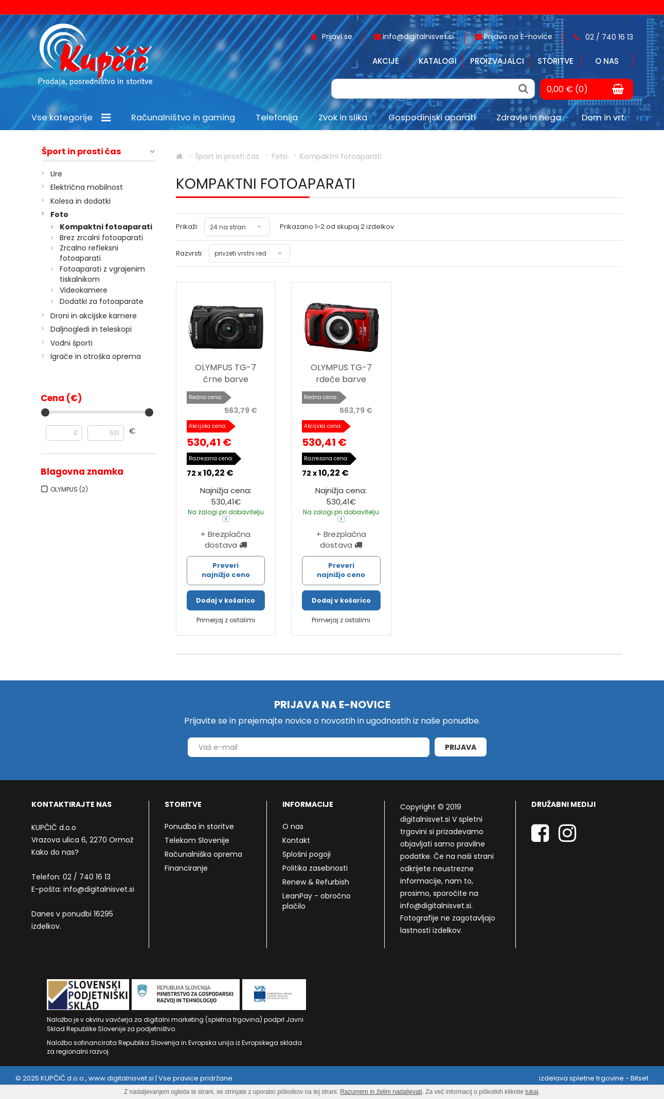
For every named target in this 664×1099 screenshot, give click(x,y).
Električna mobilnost (86, 187)
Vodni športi (71, 343)
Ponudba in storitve (199, 826)
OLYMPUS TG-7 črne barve (225, 373)
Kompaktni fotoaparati (106, 227)
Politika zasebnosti (315, 868)
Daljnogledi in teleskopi (91, 329)
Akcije (385, 61)
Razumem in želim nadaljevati (381, 1091)
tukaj (531, 1091)
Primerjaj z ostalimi (225, 620)
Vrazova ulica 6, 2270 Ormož (82, 840)
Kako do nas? (55, 852)
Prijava (460, 747)
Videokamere (83, 290)
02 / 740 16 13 (87, 877)
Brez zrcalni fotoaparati (101, 237)
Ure (56, 174)
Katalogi (438, 61)
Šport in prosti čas (81, 151)
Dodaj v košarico (225, 600)
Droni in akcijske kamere (93, 316)
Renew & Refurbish (315, 882)
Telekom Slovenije (197, 840)
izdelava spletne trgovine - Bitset (594, 1078)
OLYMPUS (69, 489)
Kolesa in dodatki (80, 201)
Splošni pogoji (306, 854)
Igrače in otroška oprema (95, 356)
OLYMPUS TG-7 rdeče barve (341, 373)
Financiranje (186, 868)
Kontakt (296, 840)
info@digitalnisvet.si (98, 889)
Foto (59, 214)
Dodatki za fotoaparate (101, 301)
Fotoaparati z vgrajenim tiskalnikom (102, 274)
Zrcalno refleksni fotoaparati (89, 253)
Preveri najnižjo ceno (226, 570)
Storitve (555, 61)
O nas (607, 61)
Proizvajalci (497, 61)
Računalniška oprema (203, 854)
